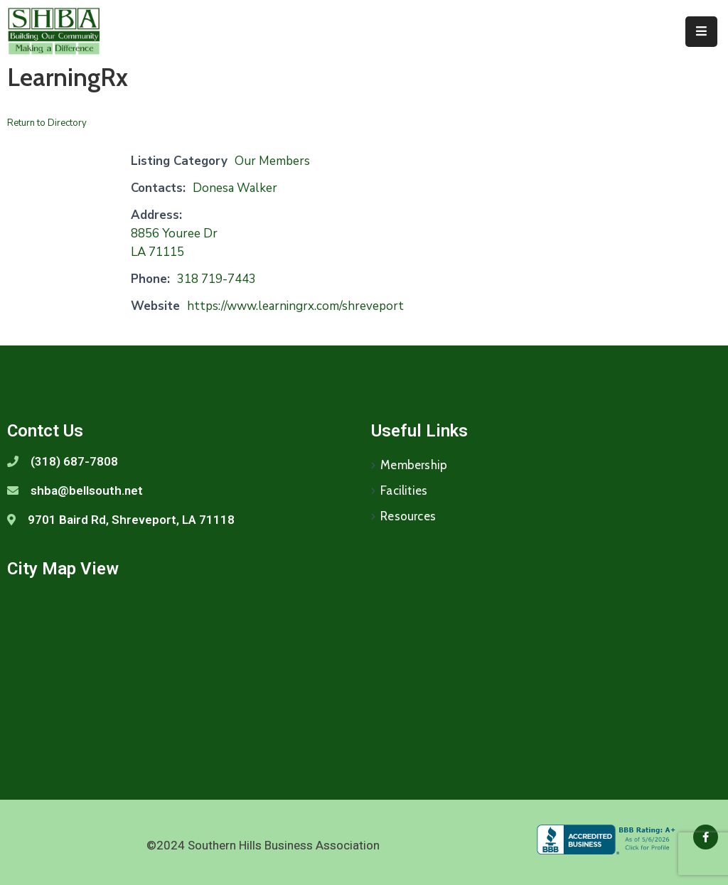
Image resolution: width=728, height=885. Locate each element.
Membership (413, 465)
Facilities (403, 490)
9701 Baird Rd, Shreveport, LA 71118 (131, 520)
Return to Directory (47, 123)
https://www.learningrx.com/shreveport (295, 306)
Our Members (272, 161)
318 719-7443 (216, 279)
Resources (408, 516)
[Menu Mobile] (701, 31)
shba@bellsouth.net (87, 490)
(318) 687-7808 (74, 461)
